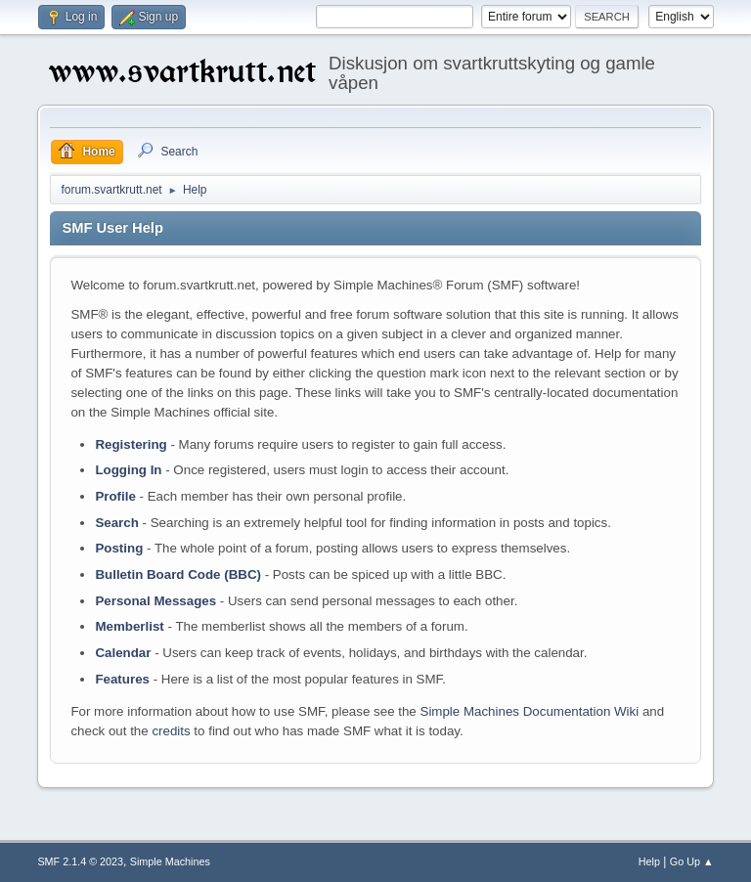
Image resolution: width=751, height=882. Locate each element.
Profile (115, 496)
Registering (130, 444)
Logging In (128, 470)
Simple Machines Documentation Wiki (530, 711)
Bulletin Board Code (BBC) (178, 574)
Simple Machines (170, 861)
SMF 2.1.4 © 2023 (80, 861)
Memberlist (129, 626)
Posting (119, 548)
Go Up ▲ (692, 861)
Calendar (123, 652)
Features (122, 679)
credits (171, 731)
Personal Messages (155, 601)
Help (649, 861)
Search (116, 522)
